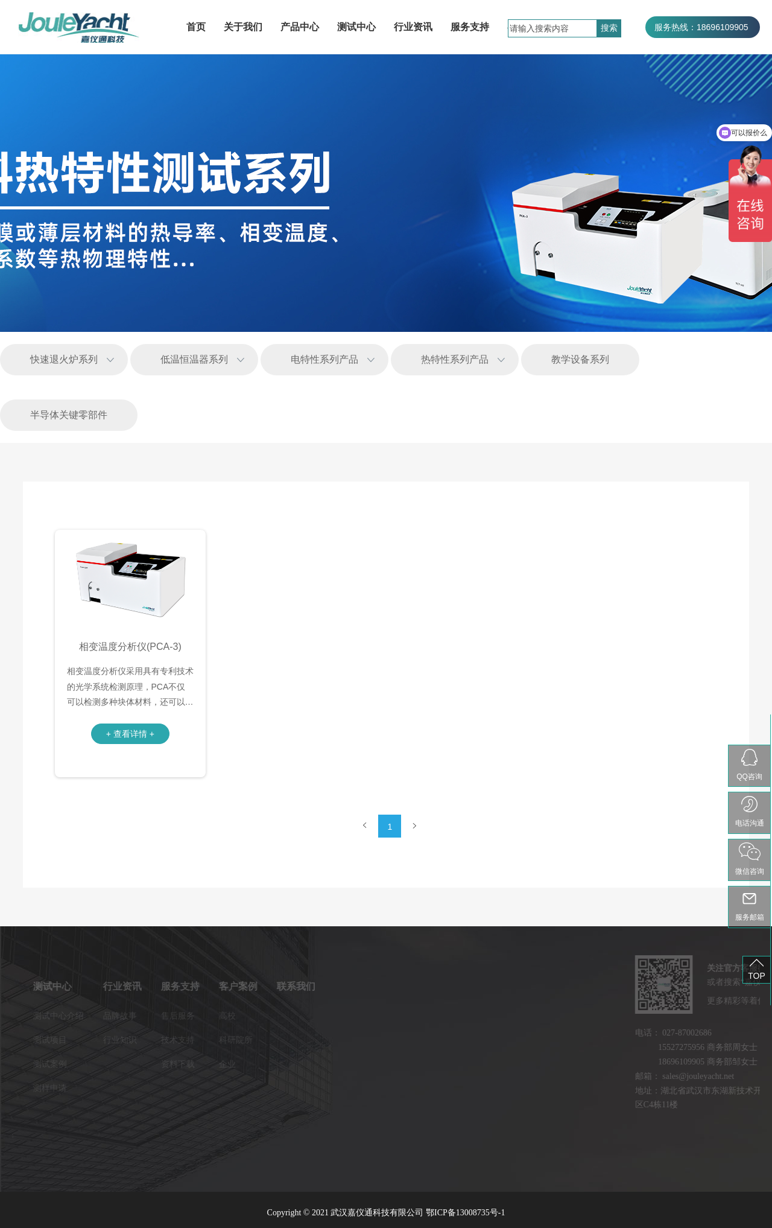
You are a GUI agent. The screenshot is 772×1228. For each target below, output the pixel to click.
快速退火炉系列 (64, 359)
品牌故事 (69, 1015)
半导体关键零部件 (68, 415)
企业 (176, 1064)
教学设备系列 (580, 359)
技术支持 (127, 1040)
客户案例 (187, 986)
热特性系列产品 (455, 359)
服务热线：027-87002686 (702, 49)
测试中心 (356, 27)
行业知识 (69, 1040)
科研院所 (184, 1040)
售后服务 (127, 1015)
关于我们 (243, 27)
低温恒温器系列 (194, 359)
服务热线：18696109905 (701, 27)
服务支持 (470, 27)
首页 (196, 27)
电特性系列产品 (324, 359)
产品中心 (299, 27)
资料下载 (127, 1064)
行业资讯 (413, 27)
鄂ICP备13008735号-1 (465, 1212)
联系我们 (245, 986)
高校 (176, 1015)
